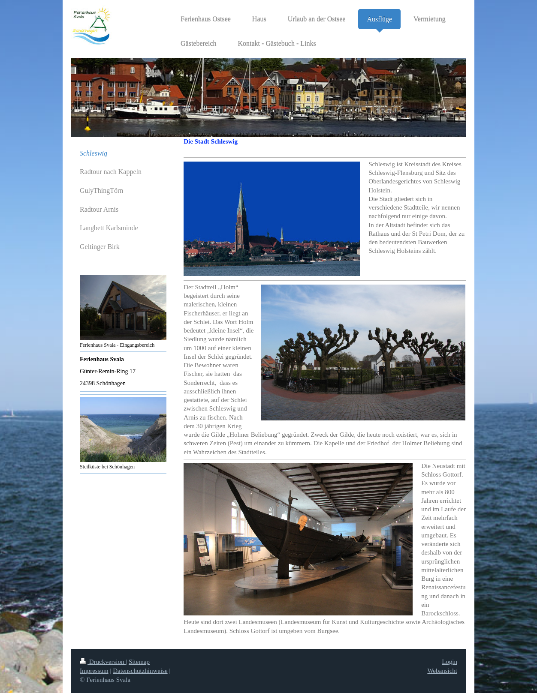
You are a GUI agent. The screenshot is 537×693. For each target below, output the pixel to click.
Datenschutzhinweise (140, 670)
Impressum (94, 670)
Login (449, 661)
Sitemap (139, 661)
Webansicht (442, 670)
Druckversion (103, 661)
